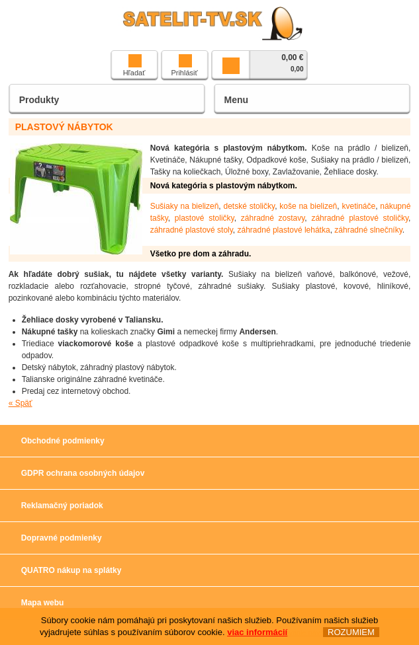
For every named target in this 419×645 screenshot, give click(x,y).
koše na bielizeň (308, 206)
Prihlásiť (184, 65)
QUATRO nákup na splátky (71, 570)
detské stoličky (249, 206)
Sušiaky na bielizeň (184, 206)
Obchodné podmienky (63, 440)
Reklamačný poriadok (62, 505)
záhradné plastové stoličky (359, 218)
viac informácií (257, 632)
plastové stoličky (204, 218)
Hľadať (134, 65)
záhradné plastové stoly (191, 230)
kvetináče (358, 206)
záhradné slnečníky (368, 230)
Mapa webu (42, 602)
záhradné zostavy (273, 218)
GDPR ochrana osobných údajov (83, 473)
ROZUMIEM (351, 632)
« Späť (20, 403)
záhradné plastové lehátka (284, 230)
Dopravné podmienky (61, 538)
